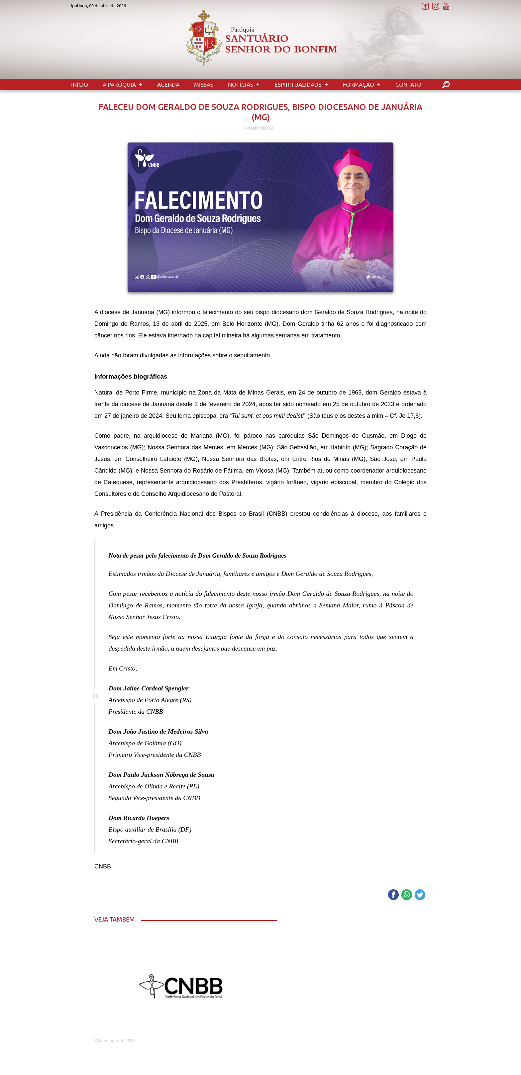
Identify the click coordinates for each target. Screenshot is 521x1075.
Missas (203, 84)
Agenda (168, 84)
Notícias (240, 84)
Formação (358, 84)
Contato (408, 84)
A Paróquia (119, 84)
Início (79, 84)
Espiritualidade (298, 84)
